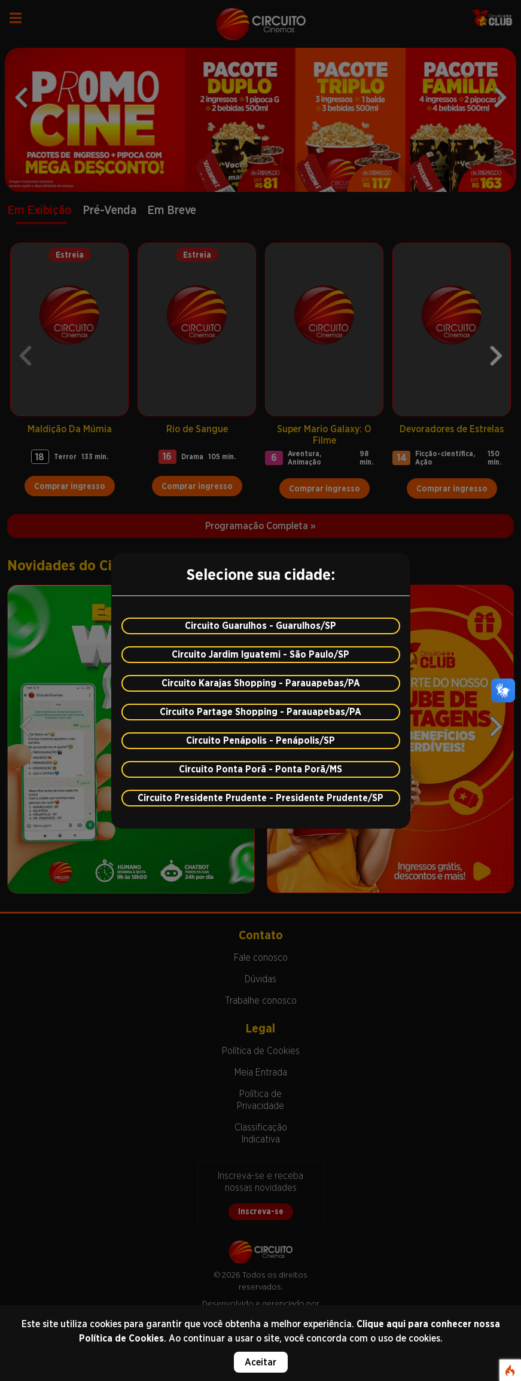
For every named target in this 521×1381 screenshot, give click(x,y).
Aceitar (260, 1362)
